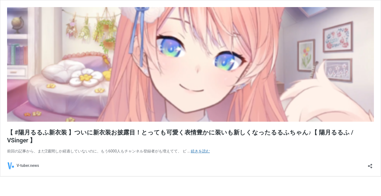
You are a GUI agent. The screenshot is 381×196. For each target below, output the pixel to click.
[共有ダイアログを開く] (370, 164)
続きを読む (200, 151)
